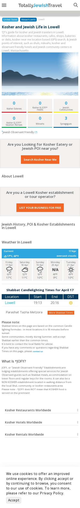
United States (10, 19)
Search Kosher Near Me (40, 159)
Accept (13, 500)
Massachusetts (28, 19)
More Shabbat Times (61, 312)
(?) (36, 132)
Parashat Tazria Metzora (24, 312)
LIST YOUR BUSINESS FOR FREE (40, 208)
